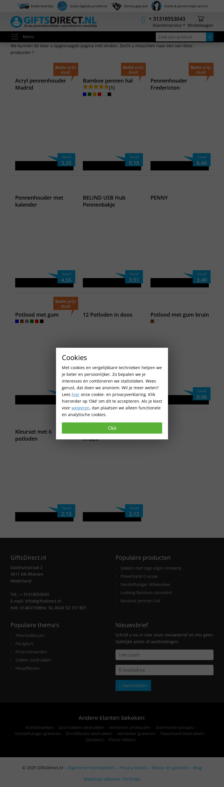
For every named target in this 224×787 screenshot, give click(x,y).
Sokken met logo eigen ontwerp (151, 568)
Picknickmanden (31, 652)
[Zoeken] (210, 36)
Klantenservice (167, 25)
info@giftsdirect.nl (43, 601)
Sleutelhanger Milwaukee (145, 584)
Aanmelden (133, 685)
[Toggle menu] (16, 36)
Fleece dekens (122, 739)
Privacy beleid (133, 767)
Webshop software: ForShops (112, 779)
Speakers (95, 739)
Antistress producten (129, 727)
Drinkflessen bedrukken (89, 733)
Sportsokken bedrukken (81, 727)
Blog (197, 767)
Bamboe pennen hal (140, 600)
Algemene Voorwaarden (91, 767)
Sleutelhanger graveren (38, 733)
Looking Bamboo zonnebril (146, 592)
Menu (22, 36)
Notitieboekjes (39, 727)
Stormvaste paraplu (174, 727)
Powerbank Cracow (139, 576)
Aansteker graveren (136, 733)
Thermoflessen (29, 635)
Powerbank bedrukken (182, 733)
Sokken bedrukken (33, 660)
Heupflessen (27, 668)
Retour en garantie (170, 767)
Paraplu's (24, 643)
